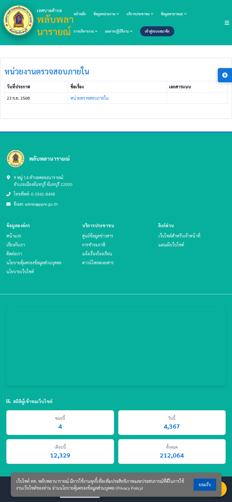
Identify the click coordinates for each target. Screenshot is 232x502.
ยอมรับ (205, 484)
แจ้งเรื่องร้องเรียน (97, 253)
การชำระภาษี (93, 244)
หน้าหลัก (80, 14)
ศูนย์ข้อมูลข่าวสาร (97, 236)
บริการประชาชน (140, 14)
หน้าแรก (13, 236)
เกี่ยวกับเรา (15, 244)
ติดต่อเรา (14, 253)
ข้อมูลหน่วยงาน (106, 14)
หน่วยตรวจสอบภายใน (89, 98)
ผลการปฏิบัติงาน (118, 31)
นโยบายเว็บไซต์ (20, 271)
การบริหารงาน (85, 31)
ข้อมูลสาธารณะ (174, 14)
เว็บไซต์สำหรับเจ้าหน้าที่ (179, 236)
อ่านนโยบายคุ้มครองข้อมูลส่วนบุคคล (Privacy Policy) (97, 488)
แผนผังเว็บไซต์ (171, 244)
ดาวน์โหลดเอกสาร (98, 262)
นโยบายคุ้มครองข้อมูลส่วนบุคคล (33, 262)
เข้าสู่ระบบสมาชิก (157, 31)
